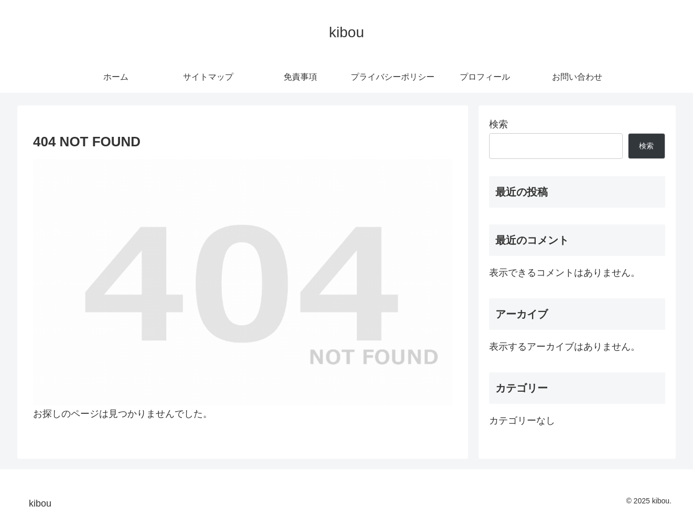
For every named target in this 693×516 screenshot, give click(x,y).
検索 (498, 124)
